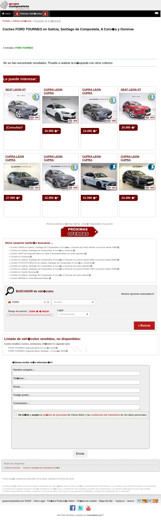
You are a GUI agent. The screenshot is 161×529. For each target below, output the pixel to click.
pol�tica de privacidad (55, 414)
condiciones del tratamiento (105, 414)
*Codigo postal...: (22, 395)
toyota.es (120, 501)
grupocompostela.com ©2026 (16, 501)
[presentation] (28, 433)
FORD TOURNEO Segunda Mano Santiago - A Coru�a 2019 (36, 351)
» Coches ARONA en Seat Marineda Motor (29, 278)
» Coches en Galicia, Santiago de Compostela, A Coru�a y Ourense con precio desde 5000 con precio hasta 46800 (63, 260)
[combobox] (29, 302)
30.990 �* (51, 131)
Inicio (6, 13)
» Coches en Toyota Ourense (22, 272)
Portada (6, 21)
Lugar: (60, 310)
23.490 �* (90, 131)
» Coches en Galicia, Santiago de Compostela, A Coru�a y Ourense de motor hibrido (48, 275)
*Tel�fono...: (19, 378)
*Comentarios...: (21, 403)
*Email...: (17, 386)
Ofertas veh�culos (22, 21)
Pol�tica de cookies (87, 501)
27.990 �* (13, 197)
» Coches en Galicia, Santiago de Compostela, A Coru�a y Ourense (41, 250)
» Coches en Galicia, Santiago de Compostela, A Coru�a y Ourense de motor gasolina (49, 266)
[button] (144, 326)
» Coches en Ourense (19, 257)
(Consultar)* (14, 127)
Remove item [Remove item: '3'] (45, 302)
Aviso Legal (39, 501)
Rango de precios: (18, 311)
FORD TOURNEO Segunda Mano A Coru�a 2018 (31, 348)
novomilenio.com (94, 515)
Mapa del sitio (106, 501)
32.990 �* (51, 197)
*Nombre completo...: (24, 369)
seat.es (130, 501)
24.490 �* (128, 197)
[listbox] (73, 314)
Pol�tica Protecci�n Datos (60, 501)
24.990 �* (128, 127)
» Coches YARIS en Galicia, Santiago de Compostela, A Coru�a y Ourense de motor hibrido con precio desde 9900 (63, 247)
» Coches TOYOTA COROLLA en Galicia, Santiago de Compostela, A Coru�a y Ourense (50, 263)
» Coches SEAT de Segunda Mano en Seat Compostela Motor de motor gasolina (46, 253)
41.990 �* (90, 197)
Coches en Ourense (12, 468)
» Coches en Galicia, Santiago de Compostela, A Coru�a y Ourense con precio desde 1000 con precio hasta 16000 (63, 269)
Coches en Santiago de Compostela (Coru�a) (41, 468)
